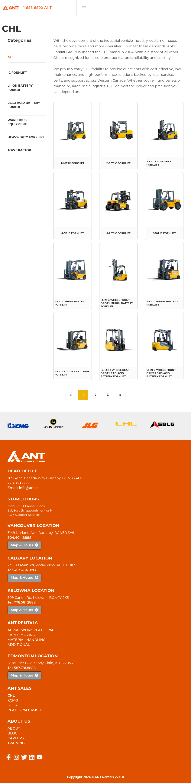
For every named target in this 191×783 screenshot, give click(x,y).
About (14, 729)
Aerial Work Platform (30, 630)
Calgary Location (30, 558)
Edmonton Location (33, 656)
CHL (11, 696)
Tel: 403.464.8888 (22, 570)
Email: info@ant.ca (24, 488)
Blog (13, 733)
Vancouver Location (33, 525)
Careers (16, 738)
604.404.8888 (19, 538)
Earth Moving (21, 635)
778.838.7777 (19, 483)
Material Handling (27, 640)
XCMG (13, 701)
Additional (19, 645)
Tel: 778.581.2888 (22, 603)
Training (16, 743)
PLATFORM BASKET (25, 710)
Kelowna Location (31, 590)
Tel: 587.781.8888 (22, 668)
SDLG (12, 705)
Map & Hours (24, 545)
